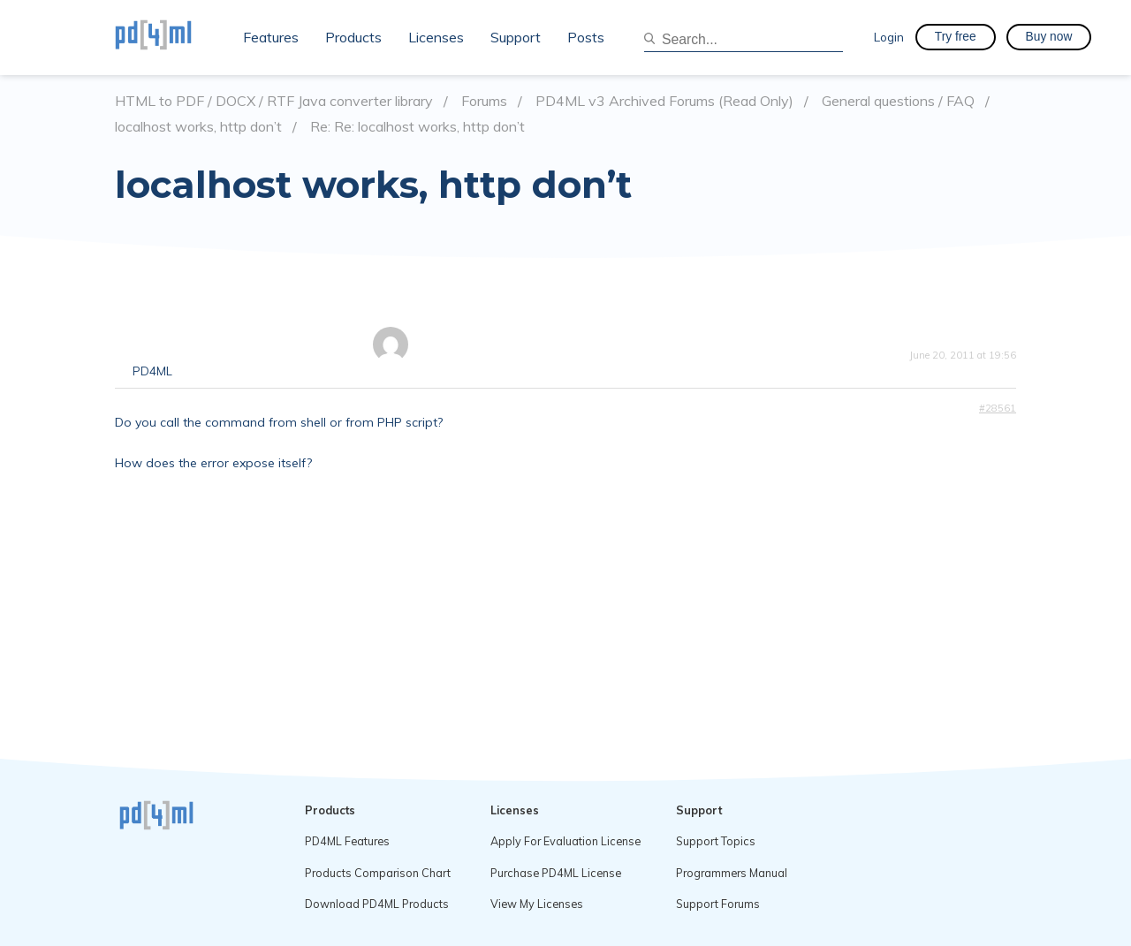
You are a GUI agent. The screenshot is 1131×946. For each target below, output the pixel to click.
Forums (484, 101)
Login (889, 36)
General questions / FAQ (898, 101)
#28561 (997, 408)
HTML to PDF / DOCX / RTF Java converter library (274, 101)
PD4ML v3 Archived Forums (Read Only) (664, 101)
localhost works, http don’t (198, 126)
